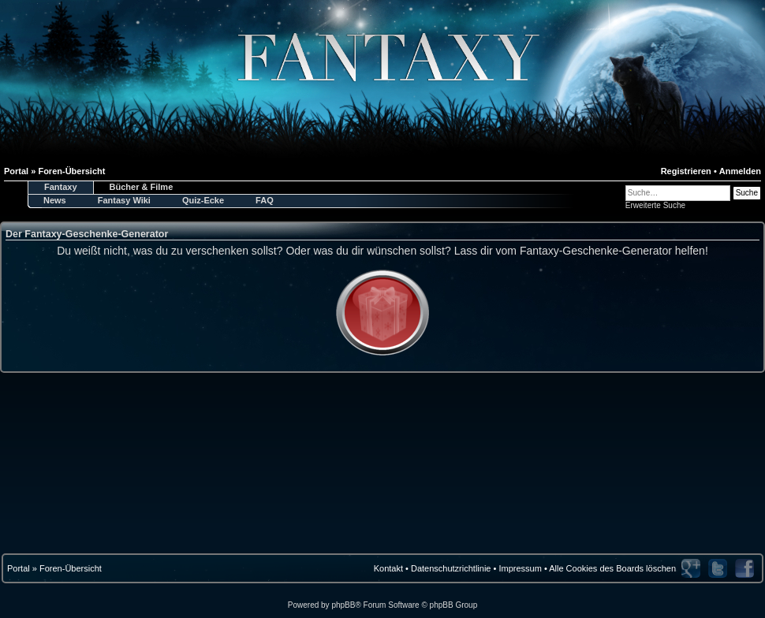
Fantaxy (60, 187)
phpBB (343, 605)
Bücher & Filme (142, 187)
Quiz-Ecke (203, 200)
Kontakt (388, 568)
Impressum (519, 568)
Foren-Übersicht (70, 568)
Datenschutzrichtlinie (451, 568)
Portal (18, 568)
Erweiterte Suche (655, 205)
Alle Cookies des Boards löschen (612, 568)
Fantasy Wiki (124, 200)
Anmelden (740, 171)
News (54, 200)
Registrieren (686, 171)
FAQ (265, 200)
